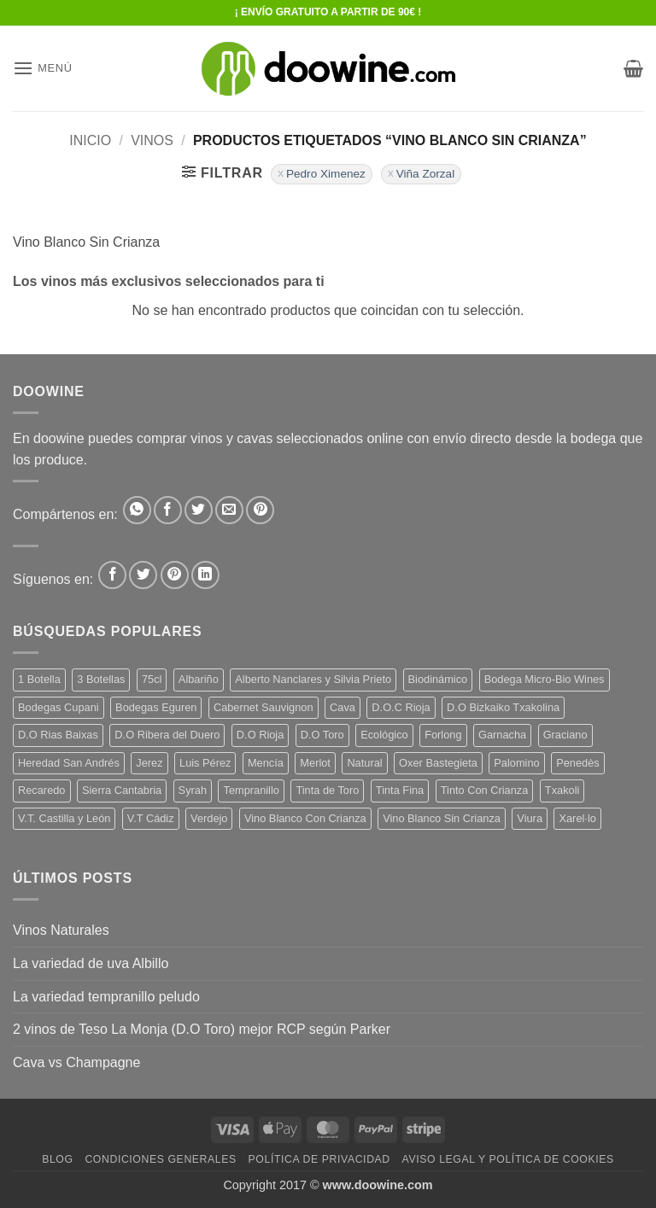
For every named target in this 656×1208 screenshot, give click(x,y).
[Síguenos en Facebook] (112, 575)
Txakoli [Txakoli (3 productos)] (562, 790)
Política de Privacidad (319, 1159)
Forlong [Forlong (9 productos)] (443, 734)
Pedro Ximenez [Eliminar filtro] (326, 173)
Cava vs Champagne (76, 1062)
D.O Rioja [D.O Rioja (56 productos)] (260, 734)
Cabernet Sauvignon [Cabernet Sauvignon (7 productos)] (263, 707)
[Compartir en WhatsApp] (137, 510)
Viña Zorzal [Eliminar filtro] (425, 173)
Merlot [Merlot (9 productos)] (315, 762)
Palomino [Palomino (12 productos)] (516, 762)
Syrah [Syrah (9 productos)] (193, 790)
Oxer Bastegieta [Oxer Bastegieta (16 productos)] (438, 762)
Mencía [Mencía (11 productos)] (266, 762)
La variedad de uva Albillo (90, 963)
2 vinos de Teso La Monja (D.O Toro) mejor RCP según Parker (201, 1029)
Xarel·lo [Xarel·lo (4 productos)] (577, 818)
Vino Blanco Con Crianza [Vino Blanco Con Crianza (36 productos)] (305, 818)
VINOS (152, 140)
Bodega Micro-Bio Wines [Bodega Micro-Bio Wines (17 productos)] (544, 679)
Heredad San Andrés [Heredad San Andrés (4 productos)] (69, 762)
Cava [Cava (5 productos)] (342, 707)
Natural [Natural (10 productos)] (364, 762)
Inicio (90, 140)
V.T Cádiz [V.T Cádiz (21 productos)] (150, 818)
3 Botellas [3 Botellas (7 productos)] (101, 679)
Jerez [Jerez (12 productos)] (149, 762)
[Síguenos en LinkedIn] (205, 575)
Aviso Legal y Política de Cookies (508, 1159)
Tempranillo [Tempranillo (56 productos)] (250, 790)
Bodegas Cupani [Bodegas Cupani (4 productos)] (58, 707)
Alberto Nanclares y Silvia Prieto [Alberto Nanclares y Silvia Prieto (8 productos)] (313, 679)
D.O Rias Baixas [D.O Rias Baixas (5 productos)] (58, 734)
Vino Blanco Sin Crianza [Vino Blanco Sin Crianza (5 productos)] (442, 818)
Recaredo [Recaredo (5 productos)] (42, 790)
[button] (43, 68)
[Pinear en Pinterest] (260, 510)
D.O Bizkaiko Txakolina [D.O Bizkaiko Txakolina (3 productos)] (503, 707)
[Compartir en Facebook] (168, 510)
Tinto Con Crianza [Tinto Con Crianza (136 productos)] (485, 790)
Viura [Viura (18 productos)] (529, 818)
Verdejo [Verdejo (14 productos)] (208, 818)
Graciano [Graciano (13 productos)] (565, 734)
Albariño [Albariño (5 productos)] (199, 679)
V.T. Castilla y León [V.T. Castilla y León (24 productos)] (64, 818)
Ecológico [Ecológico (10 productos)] (384, 734)
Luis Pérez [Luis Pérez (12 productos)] (205, 762)
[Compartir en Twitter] (198, 510)
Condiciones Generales (160, 1159)
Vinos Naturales (61, 930)
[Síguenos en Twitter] (143, 575)
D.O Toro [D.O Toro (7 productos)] (322, 734)
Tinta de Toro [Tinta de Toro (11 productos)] (327, 790)
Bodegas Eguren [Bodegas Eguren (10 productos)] (155, 707)
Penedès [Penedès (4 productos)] (578, 762)
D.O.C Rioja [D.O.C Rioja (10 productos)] (401, 707)
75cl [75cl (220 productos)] (151, 679)
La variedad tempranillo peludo (106, 996)
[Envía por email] (229, 510)
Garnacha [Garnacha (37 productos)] (502, 734)
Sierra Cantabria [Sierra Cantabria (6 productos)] (121, 790)
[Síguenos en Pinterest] (175, 575)
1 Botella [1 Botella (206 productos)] (39, 679)
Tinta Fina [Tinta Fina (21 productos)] (400, 790)
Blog (57, 1159)
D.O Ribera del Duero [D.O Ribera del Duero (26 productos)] (167, 734)
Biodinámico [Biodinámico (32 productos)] (438, 679)
